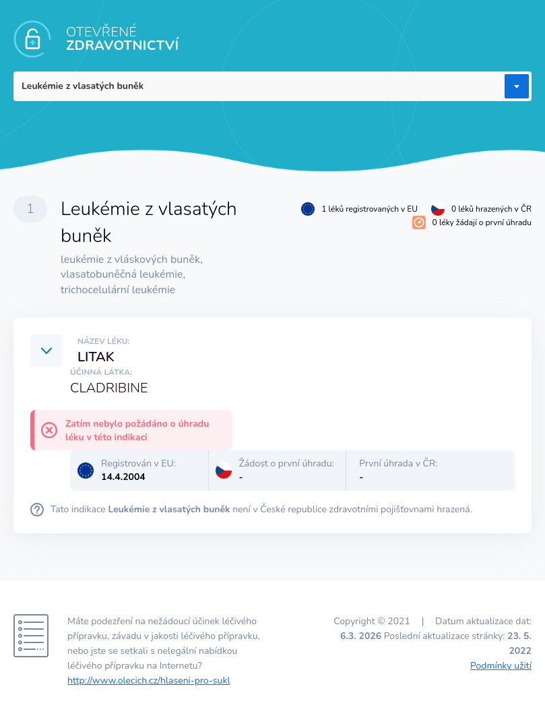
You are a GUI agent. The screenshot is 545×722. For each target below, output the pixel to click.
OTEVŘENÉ (122, 39)
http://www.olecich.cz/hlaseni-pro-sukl (148, 680)
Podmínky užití (501, 665)
